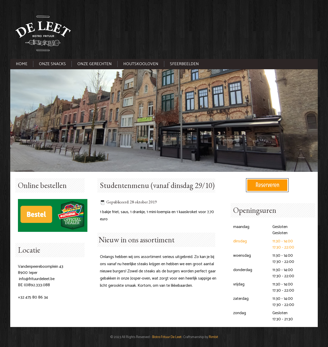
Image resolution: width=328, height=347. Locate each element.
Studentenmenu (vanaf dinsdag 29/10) (157, 185)
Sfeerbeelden (184, 64)
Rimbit (213, 337)
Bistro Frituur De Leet (166, 337)
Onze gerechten (94, 64)
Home (21, 64)
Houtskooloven (140, 64)
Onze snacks (52, 64)
